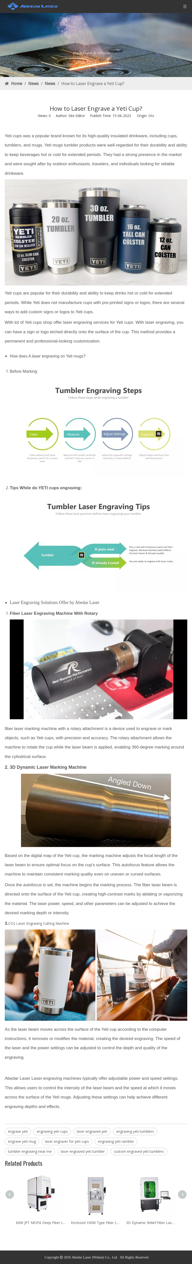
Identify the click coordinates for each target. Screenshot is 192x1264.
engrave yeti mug (22, 1141)
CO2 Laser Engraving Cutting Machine (38, 923)
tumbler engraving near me (30, 1151)
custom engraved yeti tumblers (139, 1151)
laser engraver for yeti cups (67, 1141)
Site (151, 115)
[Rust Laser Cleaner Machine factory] (96, 45)
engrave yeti (18, 1131)
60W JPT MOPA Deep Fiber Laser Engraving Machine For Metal (41, 1222)
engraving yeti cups (52, 1131)
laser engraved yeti (92, 1131)
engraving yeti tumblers (135, 1131)
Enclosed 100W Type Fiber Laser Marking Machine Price (96, 1222)
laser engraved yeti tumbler (83, 1151)
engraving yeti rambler (116, 1141)
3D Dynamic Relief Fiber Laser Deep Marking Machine (151, 1222)
